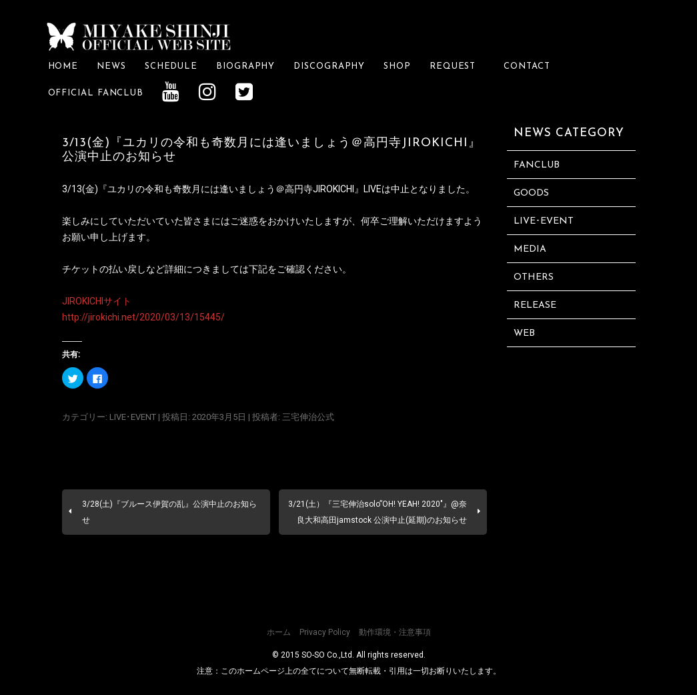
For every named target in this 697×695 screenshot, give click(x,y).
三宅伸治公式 (308, 417)
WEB (524, 333)
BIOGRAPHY (245, 66)
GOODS (531, 193)
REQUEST (457, 66)
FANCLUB (537, 165)
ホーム (279, 632)
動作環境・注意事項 (395, 632)
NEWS (111, 66)
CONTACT (527, 66)
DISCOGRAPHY (329, 66)
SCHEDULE (171, 66)
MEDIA (530, 249)
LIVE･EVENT (132, 417)
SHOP (397, 66)
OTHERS (534, 277)
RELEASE (535, 305)
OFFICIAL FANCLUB (96, 93)
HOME (63, 66)
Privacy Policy (324, 632)
